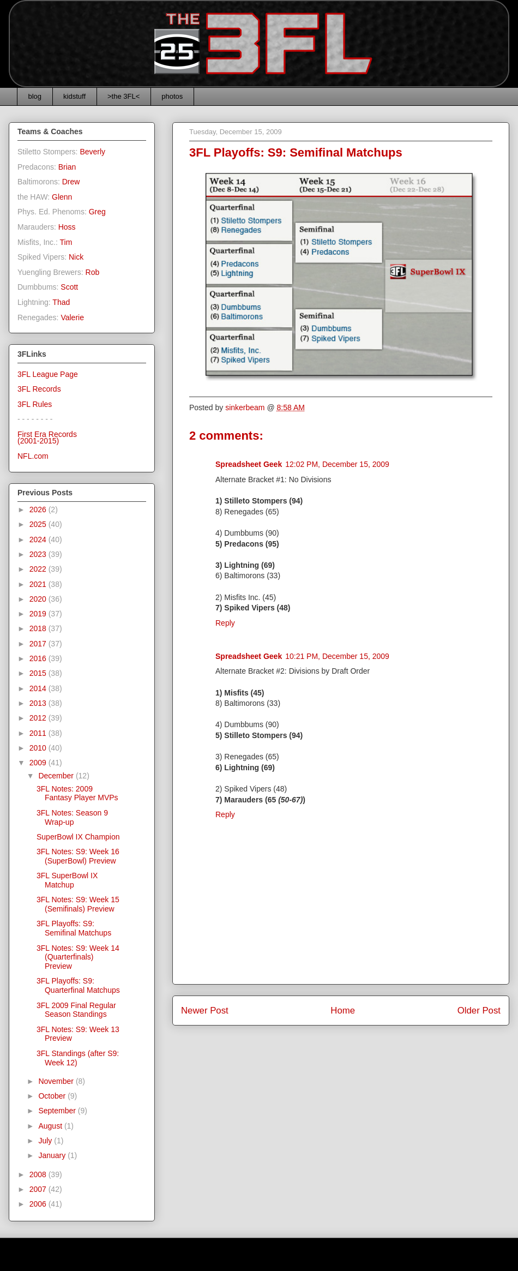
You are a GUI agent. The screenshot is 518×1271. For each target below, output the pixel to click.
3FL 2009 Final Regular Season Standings (76, 1010)
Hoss (67, 227)
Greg (97, 211)
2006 (39, 1204)
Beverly (92, 151)
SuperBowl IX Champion (78, 836)
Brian (67, 167)
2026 (39, 509)
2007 (39, 1189)
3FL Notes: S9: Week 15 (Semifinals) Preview (78, 904)
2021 (39, 584)
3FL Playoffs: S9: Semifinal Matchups (74, 928)
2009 (39, 762)
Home (342, 1010)
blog (35, 96)
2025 (39, 524)
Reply (225, 623)
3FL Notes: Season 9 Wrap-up (72, 817)
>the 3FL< (123, 96)
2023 (39, 554)
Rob (93, 272)
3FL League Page (47, 374)
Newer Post (204, 1010)
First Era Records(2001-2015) (47, 438)
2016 (39, 658)
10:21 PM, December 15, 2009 (337, 656)
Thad (61, 302)
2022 (39, 569)
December (56, 775)
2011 (39, 733)
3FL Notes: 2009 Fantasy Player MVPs (77, 793)
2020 (39, 599)
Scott (69, 287)
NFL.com (33, 456)
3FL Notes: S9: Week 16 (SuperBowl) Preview (78, 856)
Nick (76, 257)
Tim (66, 242)
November (56, 1081)
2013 (39, 703)
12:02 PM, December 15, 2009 (337, 464)
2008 (39, 1174)
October (53, 1096)
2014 (39, 688)
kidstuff (74, 96)
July (46, 1140)
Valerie (72, 317)
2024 (39, 539)
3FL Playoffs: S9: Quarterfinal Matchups (78, 985)
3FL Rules (34, 404)
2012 (39, 718)
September (57, 1110)
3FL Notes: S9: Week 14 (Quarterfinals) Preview (78, 957)
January (53, 1155)
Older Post (479, 1010)
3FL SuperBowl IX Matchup (67, 880)
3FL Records (39, 389)
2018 (39, 628)
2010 (39, 748)
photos (172, 96)
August (51, 1126)
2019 (39, 613)
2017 (39, 643)
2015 (39, 673)
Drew (71, 181)
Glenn (62, 197)
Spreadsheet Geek (248, 464)
